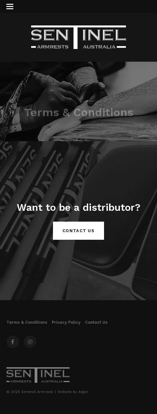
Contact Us (78, 230)
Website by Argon (72, 392)
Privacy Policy (66, 322)
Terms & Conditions (26, 322)
